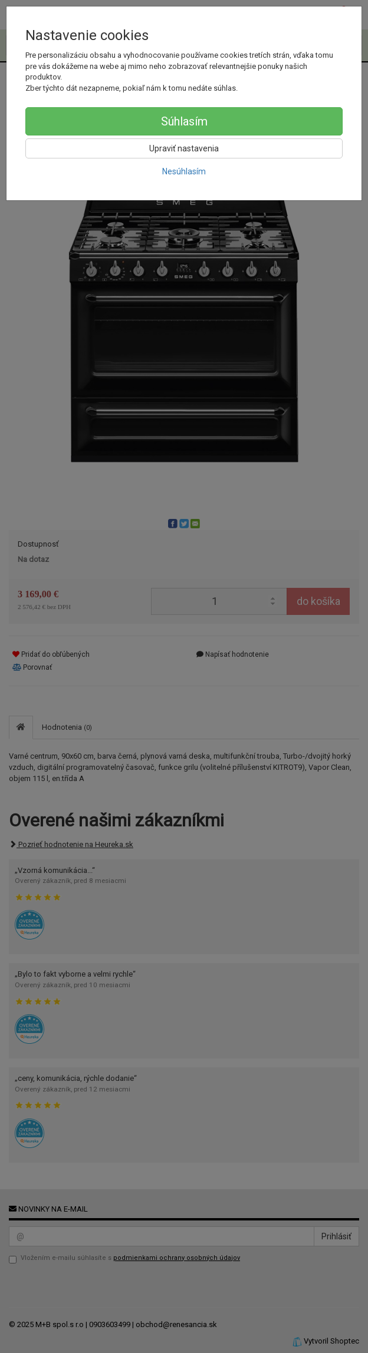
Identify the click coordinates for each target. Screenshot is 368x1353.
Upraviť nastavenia (184, 148)
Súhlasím (184, 121)
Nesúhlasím (184, 171)
